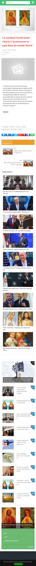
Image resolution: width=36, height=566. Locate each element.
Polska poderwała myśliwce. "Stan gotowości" (22, 442)
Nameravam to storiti (11, 540)
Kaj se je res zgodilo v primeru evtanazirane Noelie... (23, 469)
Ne (6, 537)
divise (19, 129)
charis (23, 127)
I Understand (18, 564)
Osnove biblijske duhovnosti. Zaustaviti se (23, 456)
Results (31, 547)
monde (13, 129)
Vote (4, 547)
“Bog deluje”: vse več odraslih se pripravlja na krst (24, 482)
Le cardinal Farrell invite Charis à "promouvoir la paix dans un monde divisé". (18, 41)
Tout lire (5, 112)
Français (6, 52)
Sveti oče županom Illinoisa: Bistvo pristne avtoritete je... (25, 416)
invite (17, 127)
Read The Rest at (7, 142)
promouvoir (5, 129)
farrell (11, 127)
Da (6, 533)
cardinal (5, 127)
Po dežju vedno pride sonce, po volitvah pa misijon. (23, 495)
